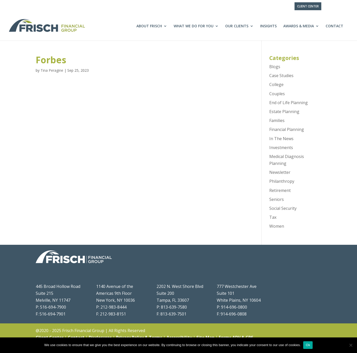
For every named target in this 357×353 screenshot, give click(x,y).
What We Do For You (193, 26)
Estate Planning (284, 111)
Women (276, 226)
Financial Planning (286, 129)
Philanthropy (281, 181)
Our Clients (236, 26)
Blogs (274, 66)
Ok (308, 345)
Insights (268, 26)
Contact (334, 26)
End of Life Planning (288, 102)
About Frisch (149, 26)
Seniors (276, 199)
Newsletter (279, 172)
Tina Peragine (52, 70)
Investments (281, 147)
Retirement (280, 190)
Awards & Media (298, 26)
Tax (272, 217)
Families (277, 120)
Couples (277, 93)
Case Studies (281, 75)
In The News (281, 138)
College (276, 84)
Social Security (283, 208)
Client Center (308, 6)
